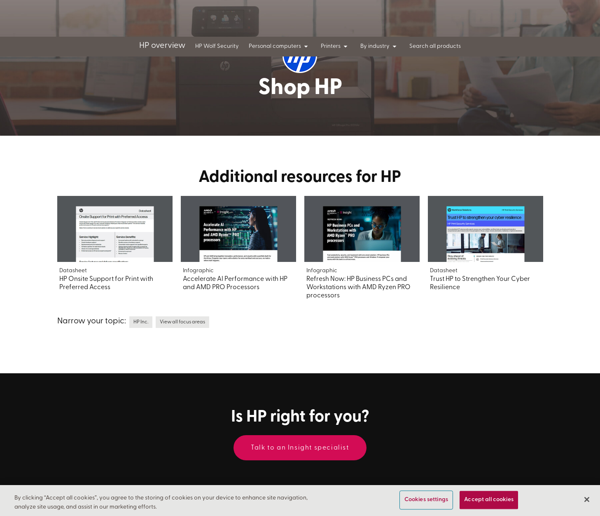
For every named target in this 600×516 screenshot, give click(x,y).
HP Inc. (140, 322)
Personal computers (280, 47)
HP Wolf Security (217, 46)
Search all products (435, 46)
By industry (379, 47)
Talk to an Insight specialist (300, 448)
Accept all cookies (489, 500)
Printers (335, 47)
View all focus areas (182, 322)
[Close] (587, 500)
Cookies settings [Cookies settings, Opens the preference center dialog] (426, 500)
